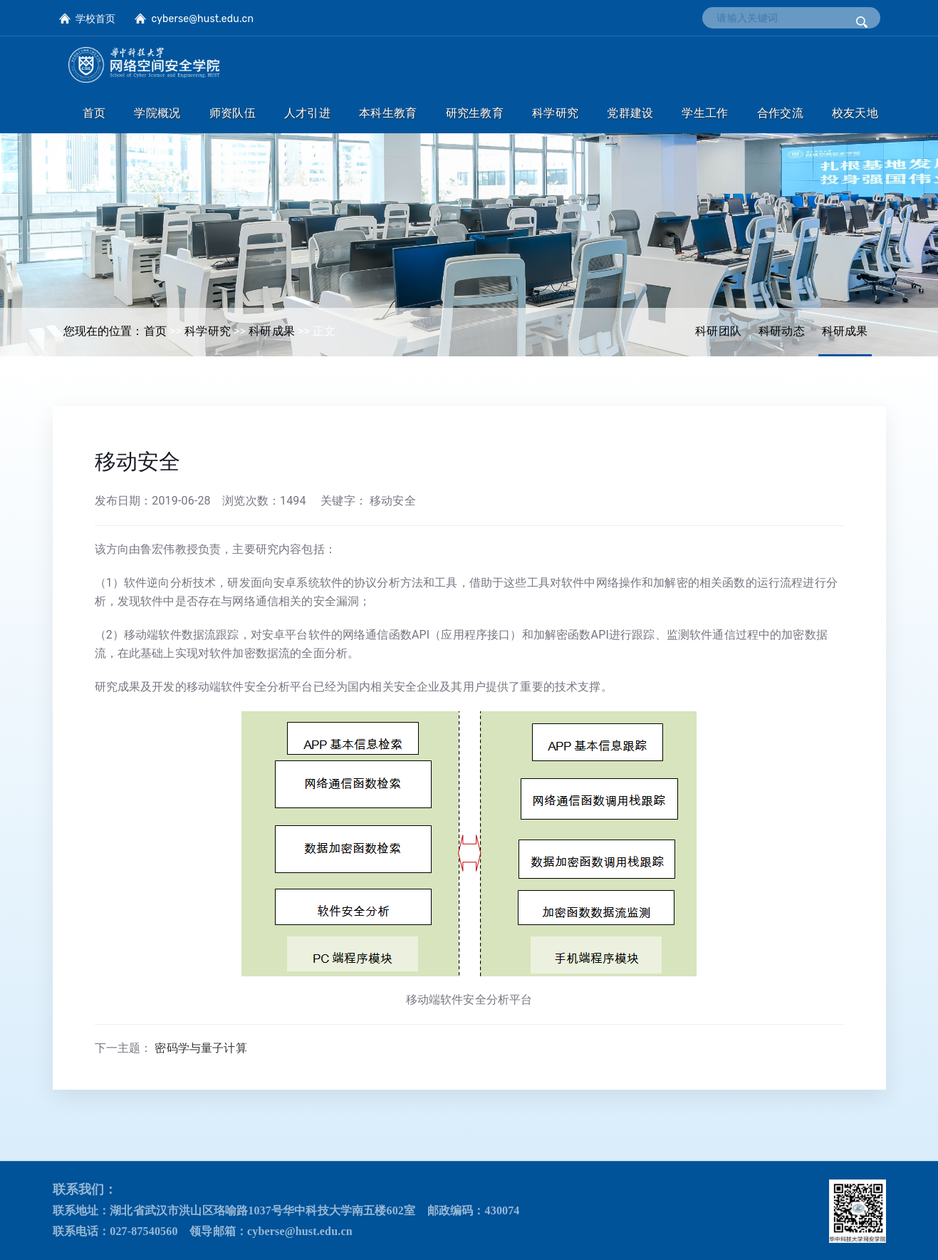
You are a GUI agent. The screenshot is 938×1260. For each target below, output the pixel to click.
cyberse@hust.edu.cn (202, 19)
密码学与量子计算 (200, 1048)
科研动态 (782, 331)
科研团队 (718, 331)
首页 (155, 331)
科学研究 (207, 331)
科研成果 (845, 331)
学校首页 (95, 19)
